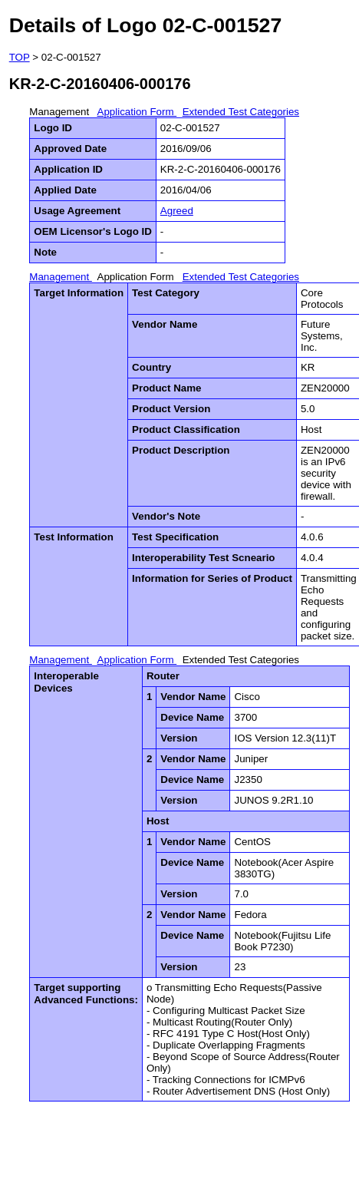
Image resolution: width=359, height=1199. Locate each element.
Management (60, 111)
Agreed (176, 210)
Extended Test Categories (241, 111)
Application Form (137, 111)
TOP (19, 57)
